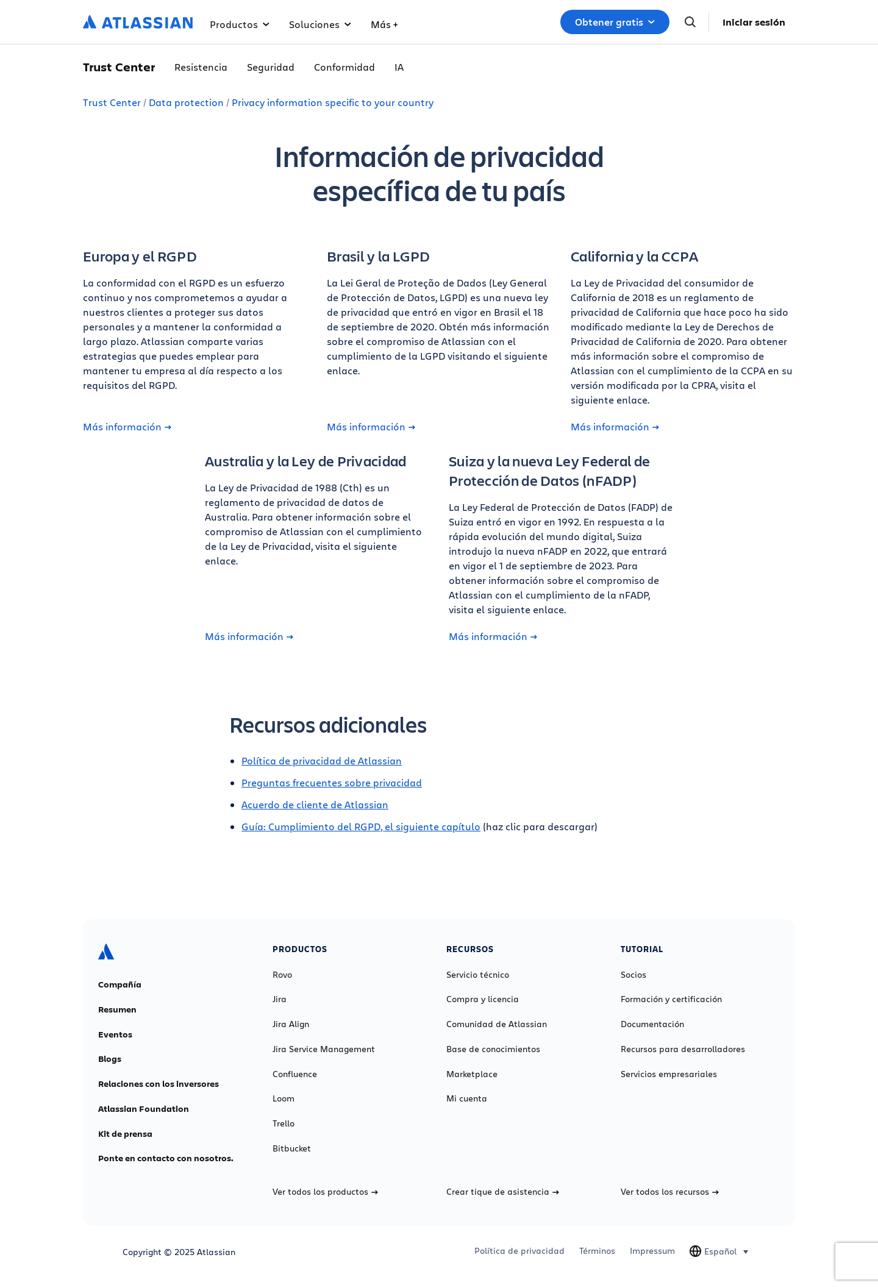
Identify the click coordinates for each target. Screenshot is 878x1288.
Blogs (109, 1059)
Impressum (652, 1251)
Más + (384, 24)
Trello (283, 1123)
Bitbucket (292, 1148)
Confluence (295, 1074)
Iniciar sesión (754, 22)
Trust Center (112, 102)
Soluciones (320, 24)
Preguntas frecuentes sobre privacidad (331, 782)
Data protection (186, 102)
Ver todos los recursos (670, 1192)
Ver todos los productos (325, 1192)
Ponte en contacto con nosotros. (166, 1158)
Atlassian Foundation (143, 1109)
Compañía (119, 984)
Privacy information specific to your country (333, 102)
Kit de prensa (125, 1134)
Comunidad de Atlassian (496, 1024)
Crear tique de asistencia (502, 1192)
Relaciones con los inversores (158, 1084)
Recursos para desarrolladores (683, 1049)
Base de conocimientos (493, 1049)
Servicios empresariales (669, 1074)
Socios (633, 975)
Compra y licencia (482, 999)
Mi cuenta (466, 1098)
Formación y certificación (671, 999)
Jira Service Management (324, 1049)
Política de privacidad (519, 1251)
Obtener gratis (615, 22)
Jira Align (291, 1024)
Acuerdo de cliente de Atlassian (314, 804)
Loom (283, 1098)
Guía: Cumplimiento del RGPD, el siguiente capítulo (360, 826)
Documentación (652, 1024)
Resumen (117, 1009)
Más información (127, 427)
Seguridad (270, 66)
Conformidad (344, 66)
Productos (239, 24)
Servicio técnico (477, 975)
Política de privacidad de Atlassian (321, 760)
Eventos (115, 1034)
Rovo (282, 975)
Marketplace (472, 1074)
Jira (280, 999)
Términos (597, 1251)
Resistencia (200, 66)
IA (399, 66)
